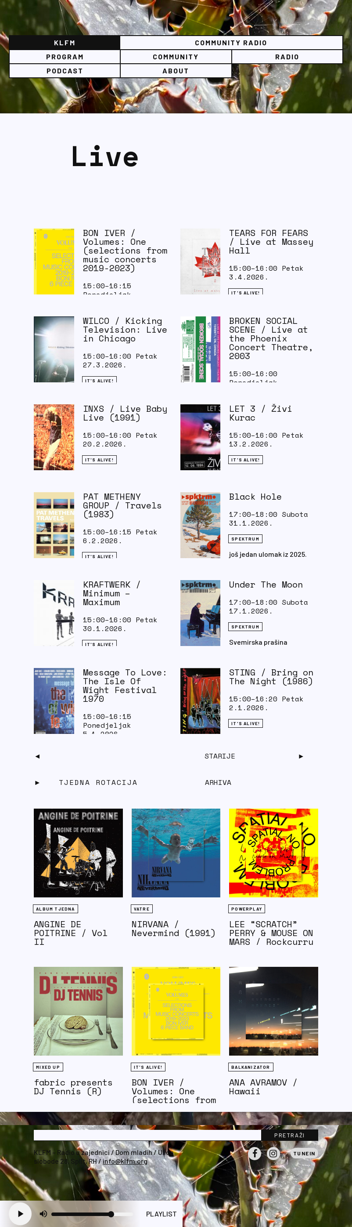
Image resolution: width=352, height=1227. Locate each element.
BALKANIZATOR (250, 1067)
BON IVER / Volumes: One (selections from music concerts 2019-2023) (125, 250)
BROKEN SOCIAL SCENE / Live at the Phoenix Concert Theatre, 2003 (271, 338)
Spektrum (245, 538)
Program (65, 56)
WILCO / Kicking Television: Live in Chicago (125, 329)
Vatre (142, 908)
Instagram (273, 1159)
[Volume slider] (92, 1214)
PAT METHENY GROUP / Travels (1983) (122, 505)
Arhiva (218, 782)
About (175, 70)
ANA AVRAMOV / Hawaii (263, 1086)
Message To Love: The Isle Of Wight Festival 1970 (125, 685)
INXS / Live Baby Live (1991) (125, 413)
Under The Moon (266, 584)
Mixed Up (48, 1067)
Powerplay (246, 908)
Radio (287, 56)
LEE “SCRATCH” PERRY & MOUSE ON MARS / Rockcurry (271, 933)
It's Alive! (245, 292)
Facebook (254, 1159)
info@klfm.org (125, 1161)
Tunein (304, 1153)
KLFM (64, 42)
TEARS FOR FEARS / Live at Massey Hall (271, 241)
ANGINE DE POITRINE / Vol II (71, 933)
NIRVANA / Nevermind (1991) (174, 928)
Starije (220, 755)
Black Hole (255, 496)
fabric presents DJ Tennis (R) (73, 1086)
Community (176, 56)
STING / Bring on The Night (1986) (271, 676)
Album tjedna (55, 908)
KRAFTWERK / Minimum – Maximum (112, 593)
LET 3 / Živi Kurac (260, 413)
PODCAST (65, 70)
